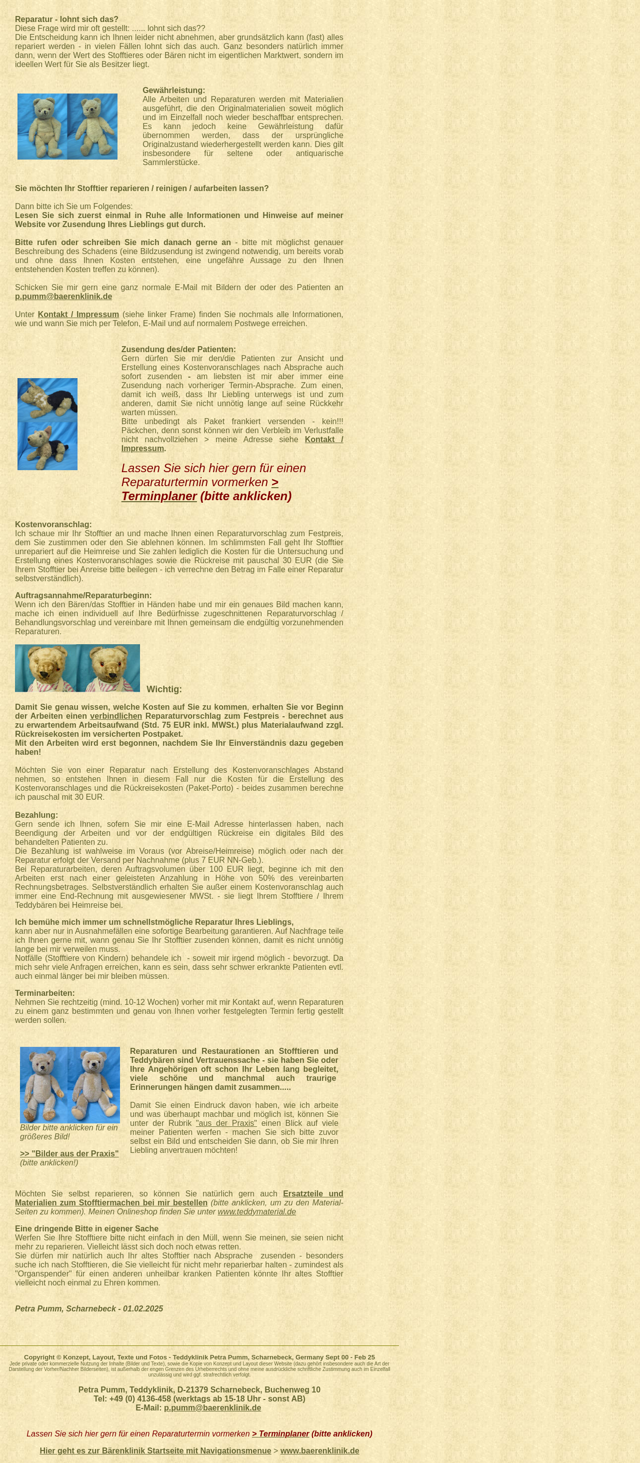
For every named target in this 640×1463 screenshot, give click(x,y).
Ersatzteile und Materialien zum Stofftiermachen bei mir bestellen (179, 1198)
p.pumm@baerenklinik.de (63, 296)
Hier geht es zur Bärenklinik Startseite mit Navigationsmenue (155, 1450)
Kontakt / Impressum (79, 314)
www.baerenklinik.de (320, 1450)
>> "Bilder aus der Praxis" (69, 1153)
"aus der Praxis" (226, 1123)
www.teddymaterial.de (257, 1211)
